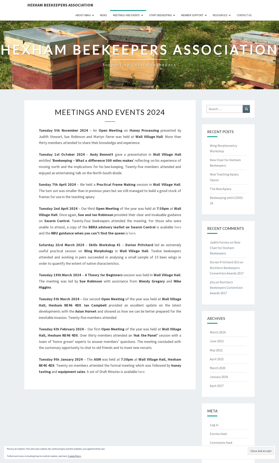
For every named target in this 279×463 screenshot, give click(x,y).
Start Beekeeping (160, 15)
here (177, 227)
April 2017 (217, 386)
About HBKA (83, 15)
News (103, 15)
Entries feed (218, 434)
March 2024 (217, 332)
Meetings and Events (126, 15)
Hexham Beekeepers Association (60, 4)
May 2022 (216, 350)
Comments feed (221, 443)
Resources (220, 15)
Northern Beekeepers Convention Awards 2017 (226, 287)
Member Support (192, 15)
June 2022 (217, 341)
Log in (214, 425)
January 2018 (219, 377)
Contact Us (244, 15)
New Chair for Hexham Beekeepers (225, 247)
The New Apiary (220, 189)
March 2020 (217, 368)
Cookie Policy (74, 456)
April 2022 (217, 359)
